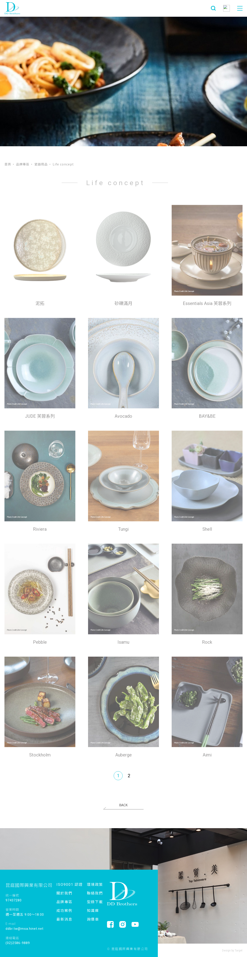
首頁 (7, 164)
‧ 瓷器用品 (39, 164)
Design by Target (232, 950)
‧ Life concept (61, 164)
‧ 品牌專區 (20, 164)
